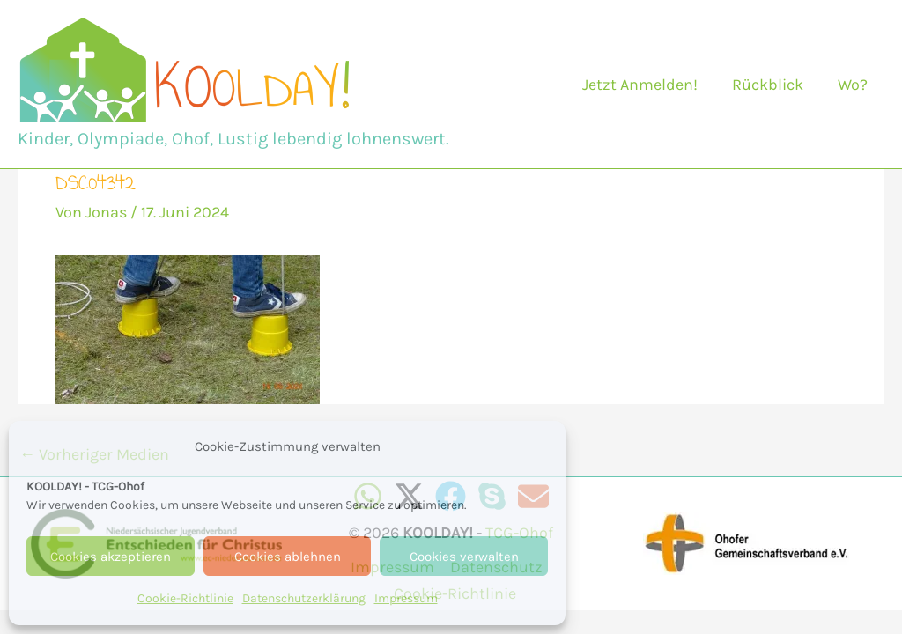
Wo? (854, 84)
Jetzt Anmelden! (646, 84)
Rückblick (771, 84)
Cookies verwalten (464, 556)
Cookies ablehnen (287, 556)
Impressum (406, 598)
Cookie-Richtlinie (185, 598)
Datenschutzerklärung (304, 598)
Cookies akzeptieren (110, 556)
